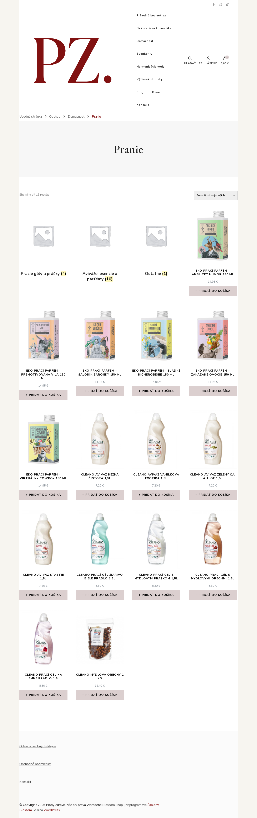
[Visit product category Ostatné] (156, 242)
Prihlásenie (208, 60)
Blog (140, 92)
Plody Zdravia (56, 805)
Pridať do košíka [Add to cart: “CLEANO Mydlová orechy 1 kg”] (101, 695)
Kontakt (143, 105)
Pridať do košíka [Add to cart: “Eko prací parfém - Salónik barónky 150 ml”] (101, 391)
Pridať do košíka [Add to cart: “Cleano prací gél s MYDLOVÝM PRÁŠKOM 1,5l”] (158, 595)
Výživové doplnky (150, 79)
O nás (156, 92)
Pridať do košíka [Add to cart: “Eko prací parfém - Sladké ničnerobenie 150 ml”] (158, 391)
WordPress (52, 810)
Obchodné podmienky (35, 764)
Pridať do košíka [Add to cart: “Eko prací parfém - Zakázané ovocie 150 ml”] (214, 391)
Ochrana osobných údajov (37, 746)
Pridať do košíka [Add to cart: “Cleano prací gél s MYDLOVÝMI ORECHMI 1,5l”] (214, 595)
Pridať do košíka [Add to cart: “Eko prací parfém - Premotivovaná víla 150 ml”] (45, 395)
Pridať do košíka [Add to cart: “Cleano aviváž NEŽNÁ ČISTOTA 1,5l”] (101, 495)
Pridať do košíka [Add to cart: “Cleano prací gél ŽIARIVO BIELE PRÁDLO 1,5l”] (101, 595)
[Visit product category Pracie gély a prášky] (43, 242)
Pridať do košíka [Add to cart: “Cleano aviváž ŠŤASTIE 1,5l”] (45, 595)
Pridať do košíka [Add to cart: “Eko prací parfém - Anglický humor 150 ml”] (214, 291)
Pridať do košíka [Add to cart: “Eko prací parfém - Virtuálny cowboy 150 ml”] (45, 495)
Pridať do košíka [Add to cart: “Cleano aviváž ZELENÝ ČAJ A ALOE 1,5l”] (214, 495)
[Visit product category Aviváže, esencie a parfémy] (100, 245)
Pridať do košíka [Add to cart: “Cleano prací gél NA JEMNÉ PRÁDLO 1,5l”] (45, 695)
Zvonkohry (144, 54)
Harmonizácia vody (151, 67)
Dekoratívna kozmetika (154, 28)
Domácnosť (145, 41)
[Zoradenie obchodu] (216, 195)
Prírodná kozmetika (151, 15)
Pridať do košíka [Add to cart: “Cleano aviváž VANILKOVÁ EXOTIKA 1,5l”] (158, 495)
